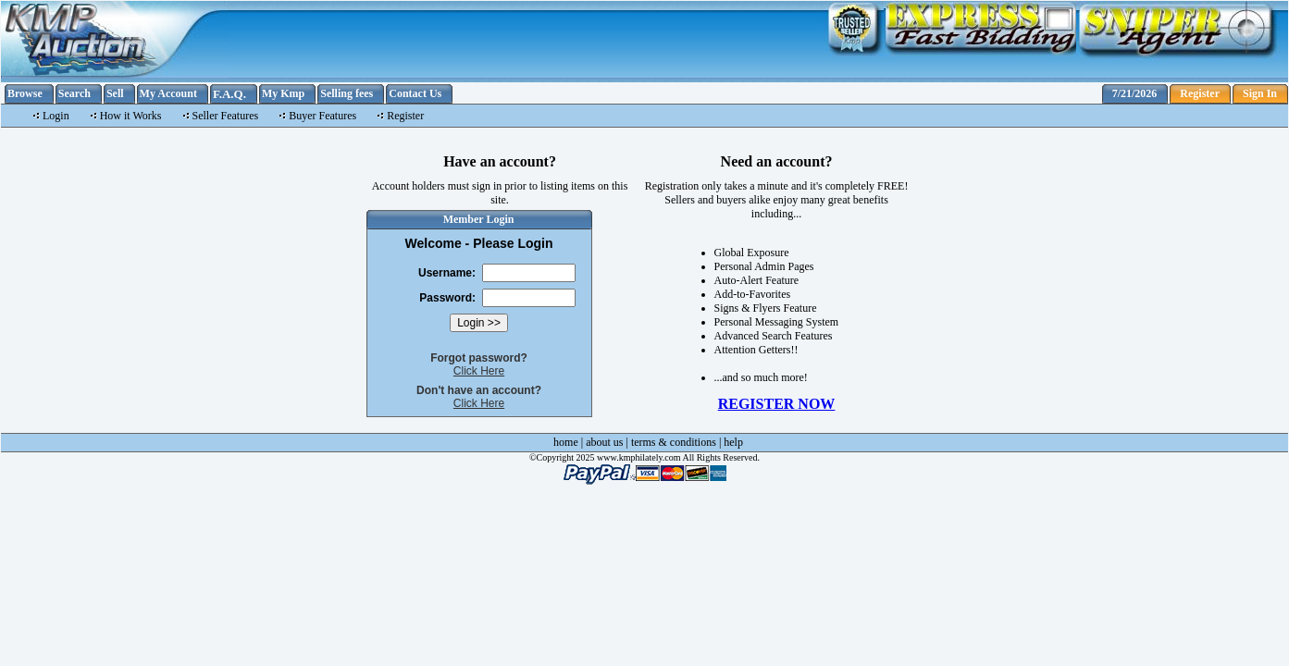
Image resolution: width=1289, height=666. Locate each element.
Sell (115, 93)
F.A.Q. (229, 94)
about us (604, 442)
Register (1200, 93)
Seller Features (225, 115)
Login (56, 115)
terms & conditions (673, 442)
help (733, 442)
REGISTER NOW (777, 404)
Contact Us (415, 93)
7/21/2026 (1135, 93)
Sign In (1260, 93)
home (565, 442)
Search (74, 93)
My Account (168, 93)
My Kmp (283, 93)
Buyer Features (322, 115)
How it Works (131, 115)
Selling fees (346, 93)
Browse (25, 93)
